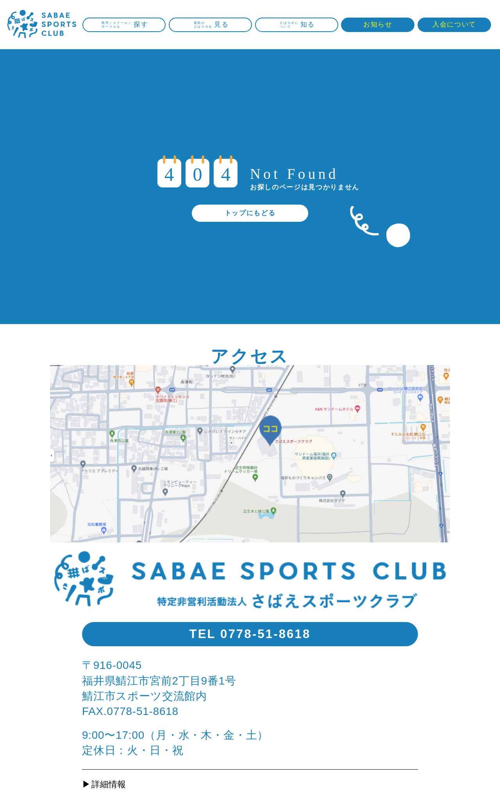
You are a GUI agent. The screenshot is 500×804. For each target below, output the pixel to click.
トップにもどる (250, 213)
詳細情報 (108, 784)
